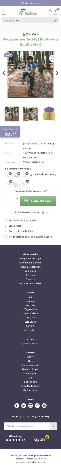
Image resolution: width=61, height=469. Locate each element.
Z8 (30, 297)
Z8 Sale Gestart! (30, 343)
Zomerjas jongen (30, 369)
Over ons (30, 279)
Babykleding (30, 382)
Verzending (30, 271)
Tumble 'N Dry (30, 313)
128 (26, 183)
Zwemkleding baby (31, 386)
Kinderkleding (30, 390)
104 (17, 175)
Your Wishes (32, 34)
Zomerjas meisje (30, 365)
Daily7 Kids (30, 317)
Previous (3, 73)
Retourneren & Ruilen (30, 262)
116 (9, 183)
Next (57, 73)
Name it (31, 301)
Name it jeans (30, 373)
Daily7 (30, 357)
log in (49, 237)
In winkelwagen (38, 200)
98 (9, 175)
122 (16, 183)
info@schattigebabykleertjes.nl (31, 462)
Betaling (30, 275)
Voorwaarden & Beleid (30, 283)
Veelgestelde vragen (30, 258)
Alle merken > (30, 330)
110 (25, 175)
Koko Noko (30, 305)
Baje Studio (30, 322)
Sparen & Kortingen (30, 267)
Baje (30, 361)
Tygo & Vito (30, 309)
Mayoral (30, 326)
